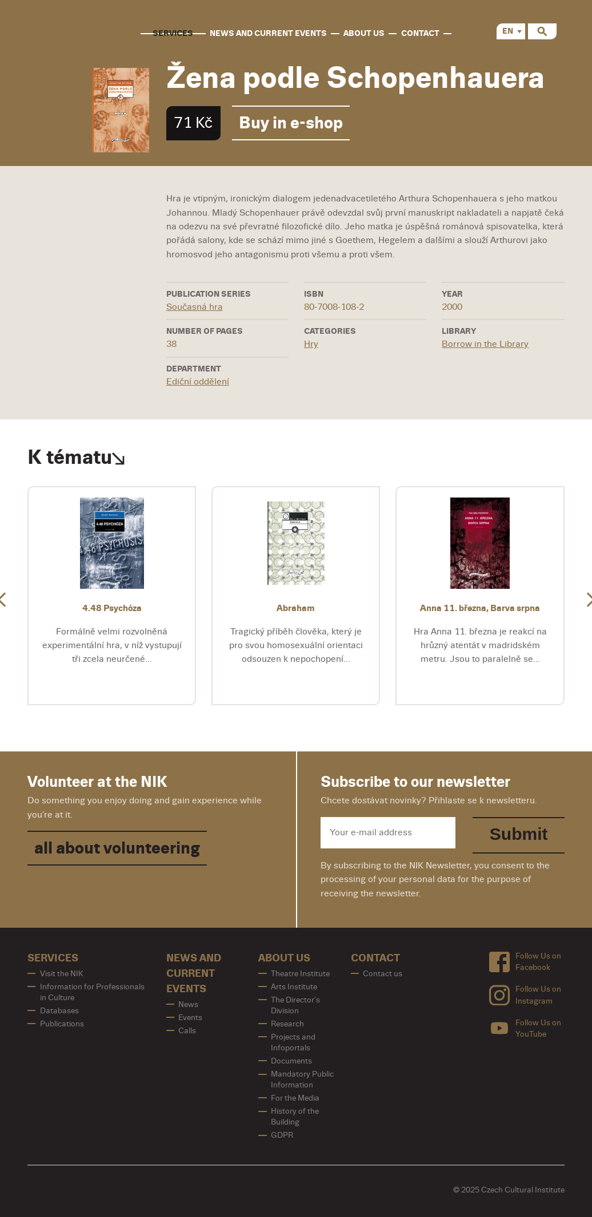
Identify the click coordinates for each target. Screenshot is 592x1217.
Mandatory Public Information (302, 1079)
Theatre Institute (300, 974)
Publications (62, 1024)
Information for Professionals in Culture (92, 992)
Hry (311, 344)
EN (507, 31)
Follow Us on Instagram (525, 994)
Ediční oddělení (197, 382)
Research (287, 1024)
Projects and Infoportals (293, 1042)
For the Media (295, 1098)
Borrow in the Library (485, 344)
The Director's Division (295, 1005)
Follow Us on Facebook (525, 961)
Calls (187, 1031)
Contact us (382, 974)
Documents (291, 1061)
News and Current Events (268, 33)
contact (420, 33)
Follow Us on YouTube (525, 1028)
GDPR (282, 1135)
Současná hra (194, 307)
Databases (59, 1011)
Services (173, 33)
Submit (519, 833)
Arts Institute (294, 987)
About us (364, 33)
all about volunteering (117, 848)
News (188, 1004)
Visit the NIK (61, 974)
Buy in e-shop (291, 123)
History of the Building (295, 1116)
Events (190, 1017)
